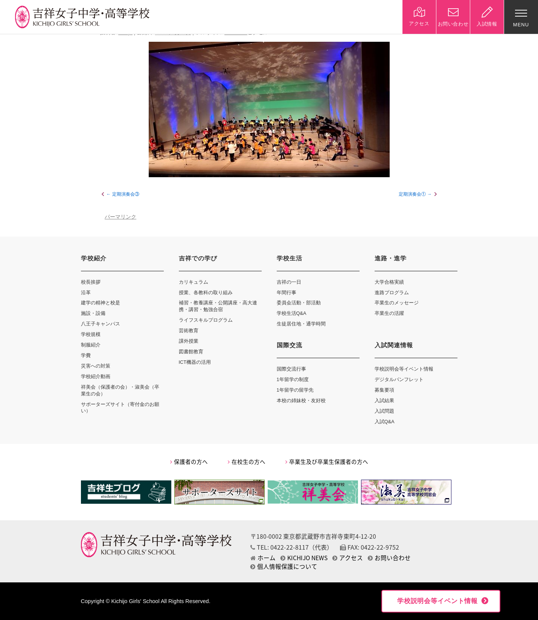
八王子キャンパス (100, 324)
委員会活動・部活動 (299, 302)
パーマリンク (120, 217)
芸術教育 (188, 330)
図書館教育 (191, 351)
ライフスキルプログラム (206, 320)
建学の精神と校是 (100, 302)
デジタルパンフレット (399, 379)
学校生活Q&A (291, 313)
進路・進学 (391, 258)
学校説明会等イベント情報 (404, 369)
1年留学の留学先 (295, 390)
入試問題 (384, 411)
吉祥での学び (198, 258)
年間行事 (286, 292)
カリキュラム (193, 282)
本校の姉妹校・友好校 (301, 400)
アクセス (347, 557)
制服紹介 (91, 345)
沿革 (86, 292)
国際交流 (289, 345)
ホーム (263, 557)
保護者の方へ (189, 461)
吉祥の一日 (289, 282)
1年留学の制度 (293, 379)
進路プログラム (392, 292)
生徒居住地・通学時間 (301, 324)
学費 (86, 355)
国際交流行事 (291, 369)
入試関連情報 (394, 345)
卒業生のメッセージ (397, 302)
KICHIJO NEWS (304, 557)
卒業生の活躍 (389, 313)
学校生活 (289, 258)
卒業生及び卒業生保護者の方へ (326, 461)
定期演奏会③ (125, 194)
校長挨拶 (91, 282)
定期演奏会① (412, 194)
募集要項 (384, 390)
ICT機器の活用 (195, 362)
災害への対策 (95, 366)
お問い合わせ (389, 557)
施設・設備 (93, 313)
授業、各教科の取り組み (206, 292)
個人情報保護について (283, 566)
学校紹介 (94, 258)
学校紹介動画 (95, 376)
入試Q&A (385, 421)
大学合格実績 (389, 282)
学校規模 (91, 334)
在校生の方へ (246, 461)
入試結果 (384, 400)
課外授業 (188, 341)
